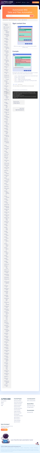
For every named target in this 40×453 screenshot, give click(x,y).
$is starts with (7, 189)
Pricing (2, 403)
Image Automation (17, 411)
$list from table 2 (7, 215)
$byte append (7, 39)
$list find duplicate (7, 207)
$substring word (7, 354)
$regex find (7, 286)
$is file (7, 155)
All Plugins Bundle (30, 407)
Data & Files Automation (18, 402)
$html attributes (7, 117)
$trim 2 (7, 376)
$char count (7, 45)
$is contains (7, 146)
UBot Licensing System (31, 400)
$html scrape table (7, 132)
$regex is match (7, 289)
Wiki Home (24, 2)
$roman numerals (7, 310)
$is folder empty (7, 165)
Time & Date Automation (18, 415)
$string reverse (7, 348)
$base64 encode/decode (7, 35)
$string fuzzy (7, 334)
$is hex (7, 170)
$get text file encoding (7, 113)
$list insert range (7, 228)
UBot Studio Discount (31, 405)
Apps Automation (17, 421)
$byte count (7, 42)
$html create (7, 119)
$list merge (7, 232)
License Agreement (10, 447)
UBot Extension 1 (17, 417)
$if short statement (7, 142)
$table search (7, 363)
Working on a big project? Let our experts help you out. (7, 427)
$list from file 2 (7, 213)
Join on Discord (35, 2)
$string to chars (7, 351)
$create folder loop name (7, 56)
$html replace (7, 126)
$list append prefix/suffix (7, 193)
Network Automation (17, 412)
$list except (7, 202)
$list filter (7, 204)
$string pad (7, 342)
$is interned (7, 173)
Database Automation (18, 403)
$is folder (7, 163)
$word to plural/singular (7, 382)
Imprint (22, 447)
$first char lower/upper (7, 82)
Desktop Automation (17, 405)
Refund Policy (17, 447)
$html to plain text (7, 136)
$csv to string (7, 70)
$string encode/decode (7, 326)
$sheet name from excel (7, 317)
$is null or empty (7, 181)
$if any (7, 139)
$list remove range (7, 252)
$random (7, 277)
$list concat (7, 200)
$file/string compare (7, 78)
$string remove (7, 345)
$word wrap (7, 386)
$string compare (7, 323)
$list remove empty (7, 245)
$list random (7, 235)
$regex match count (7, 292)
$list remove (7, 238)
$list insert (7, 225)
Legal (2, 405)
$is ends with (7, 149)
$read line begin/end (7, 283)
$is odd (7, 186)
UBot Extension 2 (17, 418)
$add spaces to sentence (7, 31)
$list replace (7, 256)
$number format (7, 272)
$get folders (7, 103)
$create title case (7, 64)
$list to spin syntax (7, 267)
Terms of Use (3, 447)
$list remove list (7, 248)
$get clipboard (7, 89)
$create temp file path (7, 61)
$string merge (7, 337)
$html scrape (7, 129)
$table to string (7, 374)
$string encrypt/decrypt (7, 330)
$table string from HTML (7, 367)
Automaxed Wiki (30, 412)
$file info (7, 75)
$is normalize (7, 179)
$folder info (7, 87)
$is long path (7, 176)
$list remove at (7, 241)
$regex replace (7, 296)
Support (28, 2)
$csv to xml (7, 73)
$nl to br (7, 269)
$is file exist (7, 158)
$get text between (7, 110)
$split (7, 320)
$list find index (7, 210)
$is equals (7, 152)
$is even (7, 154)
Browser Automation (17, 400)
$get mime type (7, 106)
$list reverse (7, 259)
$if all (7, 138)
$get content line (7, 92)
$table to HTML (7, 371)
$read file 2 (7, 280)
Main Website (18, 2)
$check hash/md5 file (7, 48)
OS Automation (16, 414)
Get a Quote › (4, 429)
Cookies (31, 447)
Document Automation (18, 408)
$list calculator (7, 197)
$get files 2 (7, 100)
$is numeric (7, 184)
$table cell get (7, 357)
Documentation (3, 400)
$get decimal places (19, 109)
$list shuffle (7, 262)
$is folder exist (7, 168)
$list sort (7, 264)
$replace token (7, 307)
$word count (7, 379)
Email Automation (17, 409)
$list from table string (7, 218)
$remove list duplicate (7, 303)
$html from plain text (7, 122)
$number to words (7, 275)
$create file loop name (7, 52)
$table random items (7, 360)
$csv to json (7, 67)
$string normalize (7, 340)
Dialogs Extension (17, 406)
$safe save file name (7, 313)
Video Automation (17, 420)
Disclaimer (36, 447)
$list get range (7, 222)
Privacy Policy (26, 447)
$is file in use (7, 161)
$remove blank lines (7, 299)
